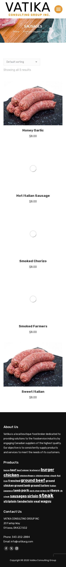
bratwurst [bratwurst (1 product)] (35, 346)
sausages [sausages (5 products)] (18, 372)
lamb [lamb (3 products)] (17, 366)
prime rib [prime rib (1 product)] (44, 366)
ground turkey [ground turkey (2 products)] (40, 361)
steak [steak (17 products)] (46, 371)
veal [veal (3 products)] (37, 377)
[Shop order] (22, 62)
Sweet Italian (33, 267)
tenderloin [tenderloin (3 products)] (25, 377)
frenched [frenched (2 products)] (14, 356)
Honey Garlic (33, 130)
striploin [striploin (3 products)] (10, 377)
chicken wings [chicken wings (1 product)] (43, 351)
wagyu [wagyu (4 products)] (45, 377)
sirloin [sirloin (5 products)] (32, 372)
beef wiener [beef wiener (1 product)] (23, 346)
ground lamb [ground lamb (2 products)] (22, 361)
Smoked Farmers (33, 202)
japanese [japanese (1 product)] (8, 366)
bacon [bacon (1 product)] (7, 346)
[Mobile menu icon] (58, 9)
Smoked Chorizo (33, 178)
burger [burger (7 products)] (47, 345)
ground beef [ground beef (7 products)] (33, 356)
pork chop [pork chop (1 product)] (35, 366)
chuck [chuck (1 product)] (53, 351)
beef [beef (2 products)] (13, 345)
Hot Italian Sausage (33, 154)
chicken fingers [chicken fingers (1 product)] (27, 351)
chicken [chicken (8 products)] (11, 350)
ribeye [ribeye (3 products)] (54, 366)
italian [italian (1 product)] (53, 361)
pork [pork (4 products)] (25, 366)
